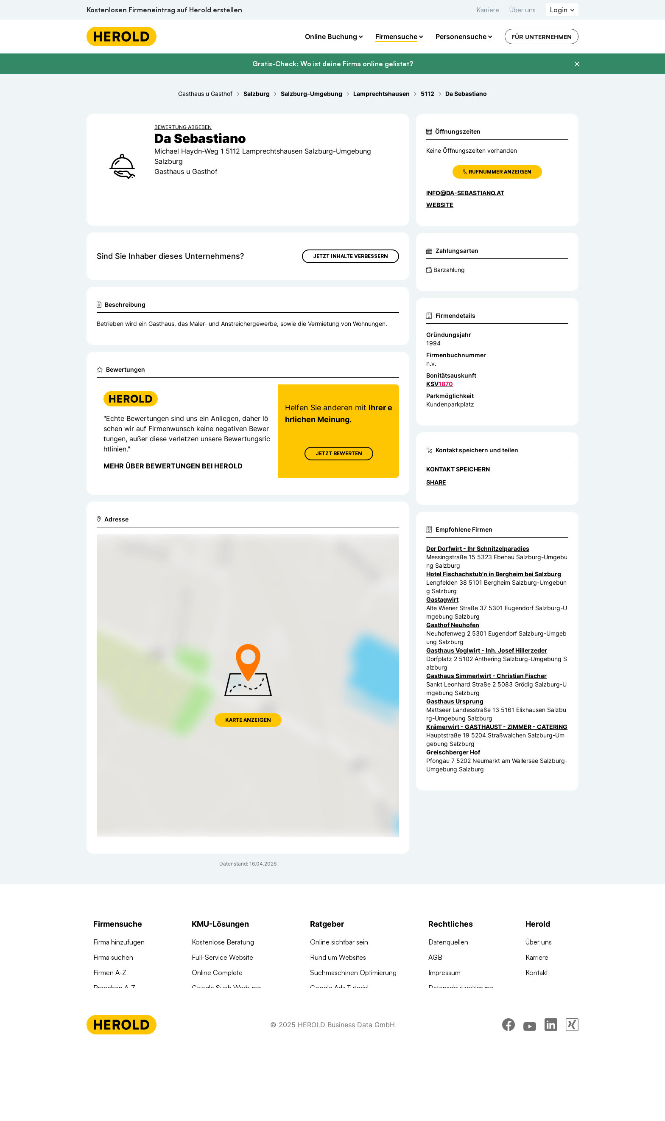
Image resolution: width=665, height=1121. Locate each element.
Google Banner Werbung (229, 1003)
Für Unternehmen (541, 36)
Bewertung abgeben (183, 127)
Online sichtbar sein (339, 942)
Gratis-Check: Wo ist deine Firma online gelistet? (332, 63)
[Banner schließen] (577, 64)
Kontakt (536, 972)
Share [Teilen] (436, 482)
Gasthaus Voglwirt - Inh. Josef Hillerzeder (486, 650)
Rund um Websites (338, 957)
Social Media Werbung (225, 1018)
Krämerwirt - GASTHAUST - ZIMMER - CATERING (496, 726)
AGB (435, 957)
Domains (205, 1049)
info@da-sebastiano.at (465, 192)
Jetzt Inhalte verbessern (350, 256)
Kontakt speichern (458, 469)
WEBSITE (439, 204)
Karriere (487, 10)
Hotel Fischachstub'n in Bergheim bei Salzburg (493, 573)
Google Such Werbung (226, 988)
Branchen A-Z (114, 988)
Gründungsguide (335, 1033)
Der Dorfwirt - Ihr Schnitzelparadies (477, 548)
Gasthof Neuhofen (452, 624)
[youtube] (529, 1097)
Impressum (444, 972)
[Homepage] (121, 36)
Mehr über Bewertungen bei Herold (173, 466)
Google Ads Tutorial (339, 988)
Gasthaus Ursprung (454, 701)
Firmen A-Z (109, 972)
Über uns (522, 10)
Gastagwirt (442, 599)
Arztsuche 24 (113, 1003)
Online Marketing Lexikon (347, 1018)
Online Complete (217, 972)
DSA (435, 1003)
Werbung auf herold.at (126, 1018)
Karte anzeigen (248, 720)
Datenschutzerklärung (461, 988)
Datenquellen (448, 942)
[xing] (572, 1097)
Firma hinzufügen (119, 942)
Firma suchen (113, 957)
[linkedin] (551, 1097)
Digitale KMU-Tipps (338, 1003)
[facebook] (508, 1097)
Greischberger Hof (453, 752)
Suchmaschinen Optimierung (235, 1033)
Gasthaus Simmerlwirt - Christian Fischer (486, 675)
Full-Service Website (222, 957)
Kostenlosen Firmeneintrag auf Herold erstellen (164, 10)
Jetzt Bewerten (339, 453)
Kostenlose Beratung (223, 942)
